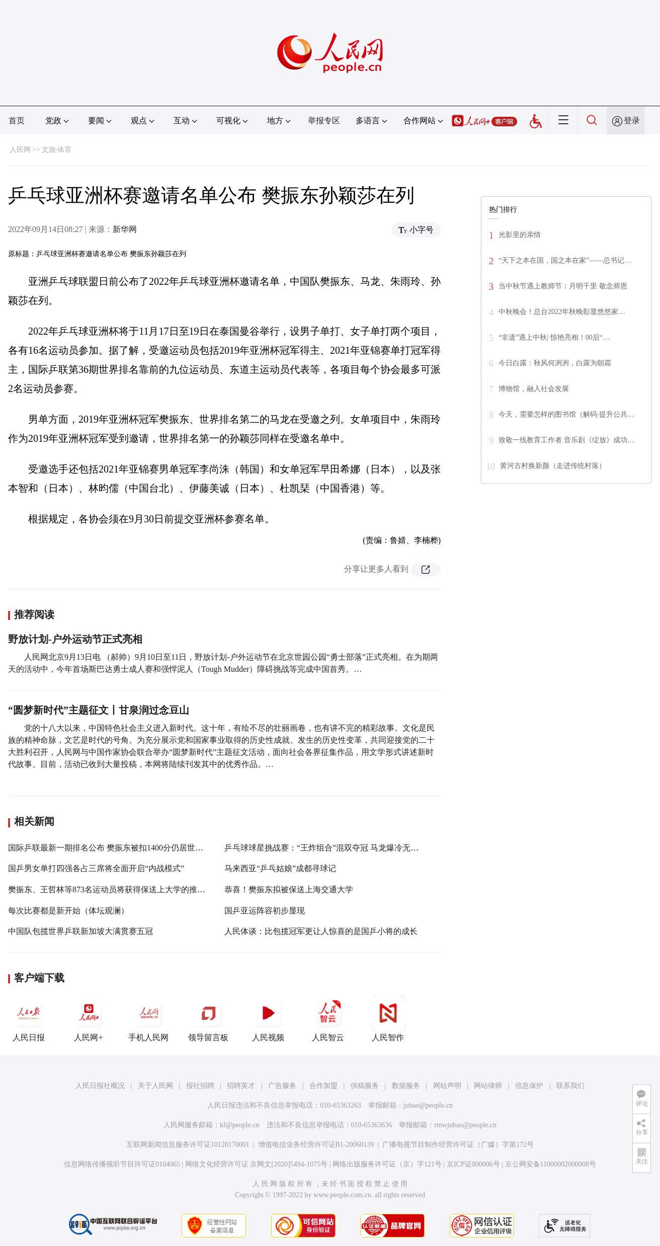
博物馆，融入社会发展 (534, 389)
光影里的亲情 (520, 235)
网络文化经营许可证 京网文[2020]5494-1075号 (256, 1164)
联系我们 (570, 1085)
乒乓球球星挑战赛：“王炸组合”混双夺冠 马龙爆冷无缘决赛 (329, 847)
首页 (17, 120)
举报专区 (324, 120)
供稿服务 (365, 1085)
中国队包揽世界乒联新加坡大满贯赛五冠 (80, 931)
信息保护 (529, 1085)
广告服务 (282, 1085)
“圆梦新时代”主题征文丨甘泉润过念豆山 (98, 710)
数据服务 (406, 1085)
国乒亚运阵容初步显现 (264, 910)
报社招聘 (200, 1085)
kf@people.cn (240, 1125)
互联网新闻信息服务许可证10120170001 (188, 1144)
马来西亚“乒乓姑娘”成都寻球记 (280, 868)
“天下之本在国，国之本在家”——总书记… (565, 260)
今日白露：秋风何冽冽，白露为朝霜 (555, 363)
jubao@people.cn (428, 1105)
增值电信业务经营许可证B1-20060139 (316, 1144)
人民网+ (88, 1018)
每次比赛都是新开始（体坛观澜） (68, 910)
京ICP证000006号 (473, 1164)
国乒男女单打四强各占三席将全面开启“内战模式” (96, 868)
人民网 (20, 149)
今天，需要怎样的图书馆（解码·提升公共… (566, 414)
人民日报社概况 (100, 1085)
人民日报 (28, 1018)
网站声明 (447, 1085)
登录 (632, 120)
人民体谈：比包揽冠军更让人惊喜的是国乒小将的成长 (321, 931)
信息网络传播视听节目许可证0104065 (122, 1164)
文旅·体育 (57, 149)
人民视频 (268, 1018)
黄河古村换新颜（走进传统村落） (553, 466)
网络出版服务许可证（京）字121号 (387, 1164)
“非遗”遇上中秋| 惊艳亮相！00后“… (554, 337)
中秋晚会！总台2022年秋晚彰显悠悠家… (562, 312)
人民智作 (387, 1018)
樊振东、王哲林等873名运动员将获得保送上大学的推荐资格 (114, 889)
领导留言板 (208, 1018)
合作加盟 (323, 1085)
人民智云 (328, 1018)
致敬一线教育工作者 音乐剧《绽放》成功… (566, 440)
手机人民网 (148, 1018)
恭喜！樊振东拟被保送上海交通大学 (288, 889)
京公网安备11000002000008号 (550, 1164)
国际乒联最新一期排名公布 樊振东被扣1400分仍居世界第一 (113, 847)
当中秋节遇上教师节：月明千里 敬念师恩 (563, 286)
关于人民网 (155, 1085)
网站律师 (488, 1085)
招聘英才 (241, 1085)
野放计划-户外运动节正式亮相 (75, 639)
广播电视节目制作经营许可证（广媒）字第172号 (458, 1144)
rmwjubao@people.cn (465, 1125)
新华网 (125, 229)
